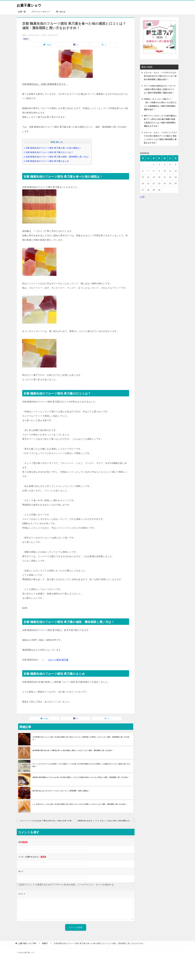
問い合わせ (61, 12)
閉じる (59, 142)
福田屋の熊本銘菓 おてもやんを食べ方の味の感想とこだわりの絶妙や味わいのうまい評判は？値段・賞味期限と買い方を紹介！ (81, 777)
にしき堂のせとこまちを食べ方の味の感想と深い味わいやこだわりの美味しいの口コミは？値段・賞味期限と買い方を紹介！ (80, 804)
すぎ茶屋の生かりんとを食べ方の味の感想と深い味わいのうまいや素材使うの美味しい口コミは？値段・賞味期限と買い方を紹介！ (80, 738)
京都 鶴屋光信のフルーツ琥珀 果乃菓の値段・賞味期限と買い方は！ (57, 156)
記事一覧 (22, 12)
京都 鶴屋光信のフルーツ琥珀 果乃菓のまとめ (46, 161)
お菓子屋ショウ (31, 5)
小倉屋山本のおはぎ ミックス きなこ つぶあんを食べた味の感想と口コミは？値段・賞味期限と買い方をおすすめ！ (106, 821)
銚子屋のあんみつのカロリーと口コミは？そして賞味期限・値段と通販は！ (61, 791)
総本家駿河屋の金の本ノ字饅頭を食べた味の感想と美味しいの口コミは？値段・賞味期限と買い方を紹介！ (73, 750)
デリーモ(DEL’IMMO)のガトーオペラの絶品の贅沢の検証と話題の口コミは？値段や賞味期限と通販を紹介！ (160, 89)
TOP (27, 943)
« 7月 (142, 197)
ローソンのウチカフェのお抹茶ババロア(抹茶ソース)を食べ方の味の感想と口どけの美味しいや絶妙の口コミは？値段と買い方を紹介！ (81, 765)
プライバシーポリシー (40, 12)
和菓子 (25, 39)
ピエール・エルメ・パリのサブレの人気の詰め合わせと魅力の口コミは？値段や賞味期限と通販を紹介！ (160, 75)
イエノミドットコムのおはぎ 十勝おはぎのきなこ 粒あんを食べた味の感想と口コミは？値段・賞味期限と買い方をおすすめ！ (47, 821)
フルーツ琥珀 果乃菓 (58, 660)
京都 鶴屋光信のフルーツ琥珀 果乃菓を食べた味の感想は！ (53, 148)
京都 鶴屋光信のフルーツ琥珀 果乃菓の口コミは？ (48, 152)
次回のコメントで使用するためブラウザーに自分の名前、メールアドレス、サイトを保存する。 (67, 884)
